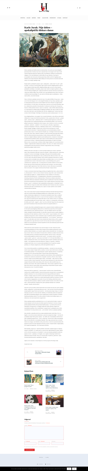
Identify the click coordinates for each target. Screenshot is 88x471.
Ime (27, 441)
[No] (86, 468)
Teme (38, 17)
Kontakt (65, 17)
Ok (69, 468)
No (74, 468)
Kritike (34, 17)
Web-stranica (53, 441)
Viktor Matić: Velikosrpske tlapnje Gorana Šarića (42, 352)
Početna (23, 17)
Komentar (28, 425)
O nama (59, 17)
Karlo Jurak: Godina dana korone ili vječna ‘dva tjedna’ (52, 409)
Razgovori (45, 17)
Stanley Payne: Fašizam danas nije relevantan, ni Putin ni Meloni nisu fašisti (44, 362)
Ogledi (28, 17)
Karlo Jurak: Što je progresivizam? (28, 385)
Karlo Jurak (30, 344)
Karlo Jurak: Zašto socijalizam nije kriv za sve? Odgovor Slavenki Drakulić (30, 407)
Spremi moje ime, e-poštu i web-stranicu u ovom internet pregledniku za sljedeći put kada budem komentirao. (42, 446)
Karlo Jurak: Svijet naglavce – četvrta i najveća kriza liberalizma (52, 386)
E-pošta (41, 441)
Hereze (31, 388)
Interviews (53, 17)
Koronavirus (48, 413)
